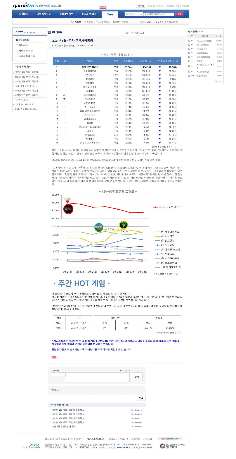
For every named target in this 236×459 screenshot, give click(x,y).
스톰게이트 (202, 76)
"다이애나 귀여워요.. (25, 104)
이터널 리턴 (202, 49)
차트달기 (160, 6)
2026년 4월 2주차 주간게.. (27, 72)
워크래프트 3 (202, 53)
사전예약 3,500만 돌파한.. (27, 95)
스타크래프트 (203, 45)
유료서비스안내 (172, 6)
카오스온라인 (203, 72)
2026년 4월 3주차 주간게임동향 (67, 414)
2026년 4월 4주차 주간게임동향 (67, 418)
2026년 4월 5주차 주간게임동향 (67, 422)
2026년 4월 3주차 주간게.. (27, 76)
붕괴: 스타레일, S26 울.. (26, 109)
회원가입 (151, 6)
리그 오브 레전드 (204, 41)
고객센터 (185, 6)
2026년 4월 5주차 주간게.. (27, 90)
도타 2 (199, 61)
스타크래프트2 (203, 57)
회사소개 (49, 439)
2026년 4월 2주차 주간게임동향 (162, 22)
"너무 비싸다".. (22, 100)
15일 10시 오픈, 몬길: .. (26, 86)
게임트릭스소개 (64, 439)
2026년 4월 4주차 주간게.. (27, 81)
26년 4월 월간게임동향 (63, 426)
